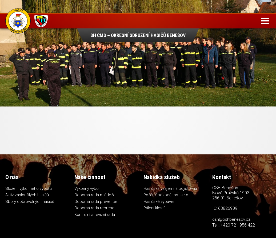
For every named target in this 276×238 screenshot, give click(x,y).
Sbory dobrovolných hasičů (29, 201)
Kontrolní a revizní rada (94, 214)
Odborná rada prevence (95, 201)
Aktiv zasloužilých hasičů (27, 194)
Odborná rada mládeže (94, 194)
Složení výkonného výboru (28, 188)
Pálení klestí (154, 208)
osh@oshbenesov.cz (231, 219)
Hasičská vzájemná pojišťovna (170, 188)
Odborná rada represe (94, 208)
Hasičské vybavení (159, 201)
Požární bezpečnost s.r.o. (166, 194)
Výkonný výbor (87, 188)
